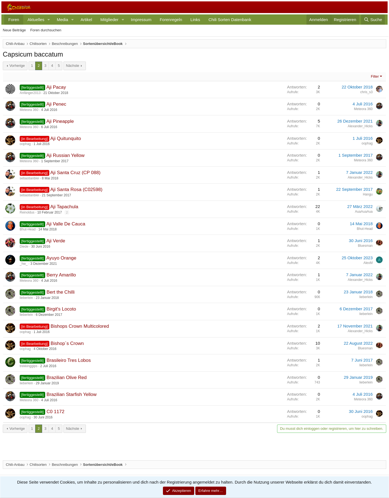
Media (62, 19)
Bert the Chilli (61, 292)
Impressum (141, 19)
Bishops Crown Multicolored (79, 326)
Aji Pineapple (60, 121)
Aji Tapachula (64, 206)
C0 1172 (55, 411)
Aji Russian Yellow (65, 155)
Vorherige (17, 65)
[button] (49, 19)
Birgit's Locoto (61, 309)
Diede (24, 246)
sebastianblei (29, 178)
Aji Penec (56, 104)
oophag (25, 144)
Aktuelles (35, 19)
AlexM (368, 263)
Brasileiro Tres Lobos (69, 360)
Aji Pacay (56, 87)
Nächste (72, 65)
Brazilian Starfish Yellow (71, 394)
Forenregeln (171, 19)
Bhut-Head (27, 229)
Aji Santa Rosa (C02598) (76, 189)
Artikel (86, 19)
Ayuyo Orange (61, 258)
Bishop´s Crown (67, 343)
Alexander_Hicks (360, 126)
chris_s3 (366, 92)
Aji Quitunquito (65, 138)
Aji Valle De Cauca (65, 224)
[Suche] (373, 19)
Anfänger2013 (30, 93)
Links (195, 19)
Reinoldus (27, 212)
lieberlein (26, 298)
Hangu (368, 194)
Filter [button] (375, 76)
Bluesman (365, 246)
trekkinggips (28, 366)
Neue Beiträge (14, 30)
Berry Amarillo (61, 275)
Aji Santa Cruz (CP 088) (75, 172)
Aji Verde (55, 240)
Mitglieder (109, 19)
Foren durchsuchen (45, 30)
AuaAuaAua (364, 212)
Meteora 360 (29, 110)
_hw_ (24, 264)
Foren (13, 19)
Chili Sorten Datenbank (229, 19)
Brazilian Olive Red (67, 377)
